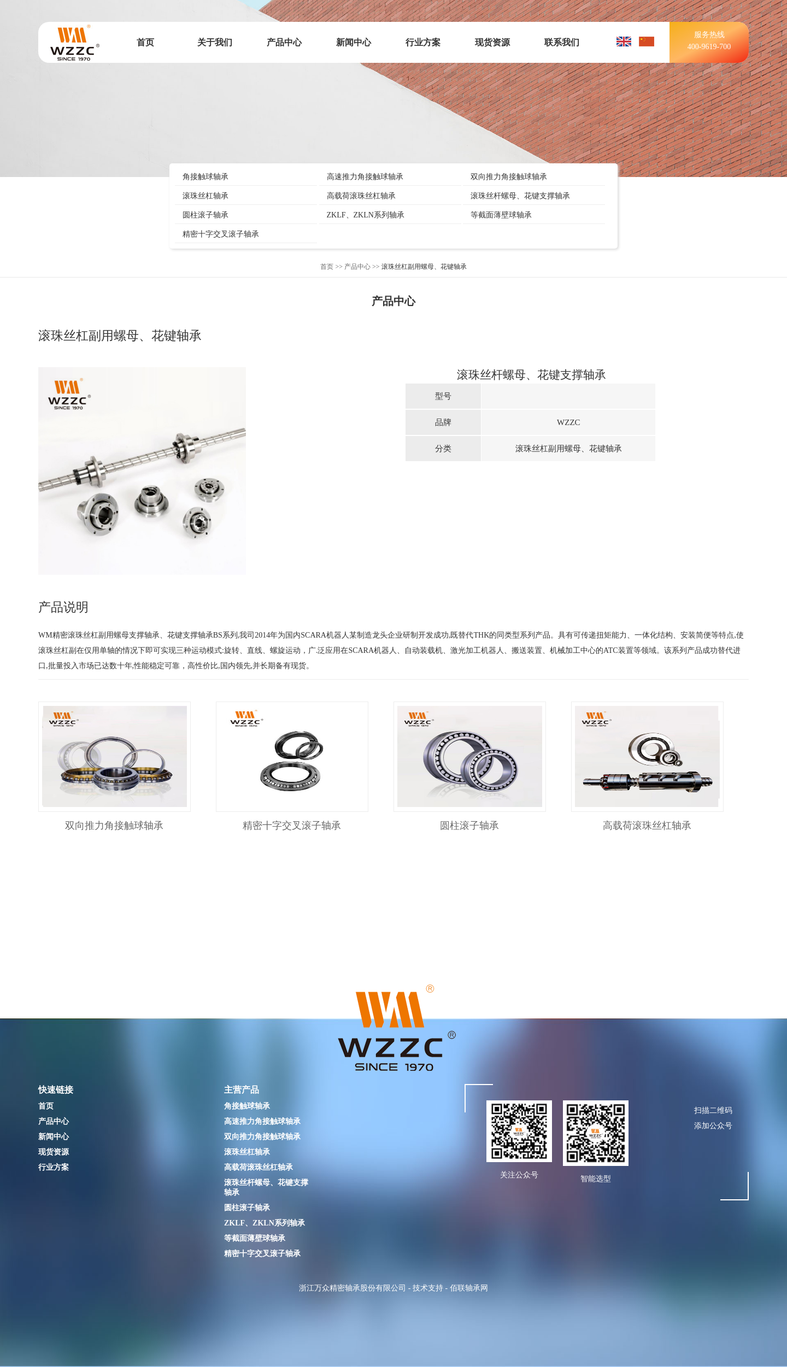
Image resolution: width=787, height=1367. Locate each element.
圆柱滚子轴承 (205, 215)
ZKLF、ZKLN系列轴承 (365, 215)
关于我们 (214, 42)
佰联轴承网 (469, 1288)
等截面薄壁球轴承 (501, 215)
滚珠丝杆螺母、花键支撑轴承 (520, 196)
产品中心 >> (362, 266)
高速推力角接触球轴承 (365, 177)
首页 (145, 42)
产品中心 (284, 42)
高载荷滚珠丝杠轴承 (361, 196)
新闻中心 (353, 42)
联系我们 (561, 42)
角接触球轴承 (205, 177)
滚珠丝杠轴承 (205, 196)
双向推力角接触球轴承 (509, 177)
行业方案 (423, 42)
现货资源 (492, 42)
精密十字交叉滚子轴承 (221, 234)
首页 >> (331, 266)
